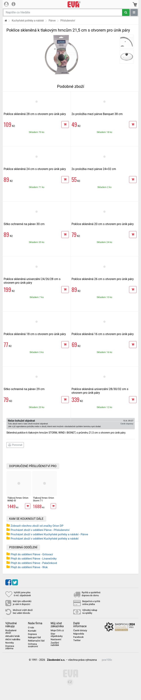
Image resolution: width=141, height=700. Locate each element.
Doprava (32, 634)
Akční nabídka (12, 639)
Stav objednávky (57, 635)
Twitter (77, 640)
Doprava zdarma (9, 647)
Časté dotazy (80, 630)
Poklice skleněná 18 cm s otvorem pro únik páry (35, 334)
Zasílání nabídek (55, 643)
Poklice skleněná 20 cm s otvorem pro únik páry (103, 224)
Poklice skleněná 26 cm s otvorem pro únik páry (103, 279)
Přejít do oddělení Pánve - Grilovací (32, 554)
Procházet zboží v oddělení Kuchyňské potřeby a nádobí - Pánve (49, 534)
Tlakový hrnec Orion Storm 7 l (43, 499)
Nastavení (56, 639)
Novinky (9, 642)
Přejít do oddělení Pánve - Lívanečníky (34, 558)
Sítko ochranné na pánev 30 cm (24, 224)
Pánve (52, 20)
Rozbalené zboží (10, 631)
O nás (31, 627)
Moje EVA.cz (57, 630)
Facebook (78, 637)
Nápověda (78, 634)
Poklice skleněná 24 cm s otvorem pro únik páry (35, 169)
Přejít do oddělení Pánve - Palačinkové (34, 563)
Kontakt (32, 631)
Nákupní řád (34, 637)
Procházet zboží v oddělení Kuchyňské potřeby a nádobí (44, 538)
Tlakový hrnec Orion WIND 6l (17, 499)
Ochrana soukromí (33, 645)
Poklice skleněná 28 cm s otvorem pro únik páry (35, 114)
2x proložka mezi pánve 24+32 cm (94, 169)
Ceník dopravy (126, 424)
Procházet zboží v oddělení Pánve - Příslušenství (40, 530)
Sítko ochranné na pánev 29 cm (24, 389)
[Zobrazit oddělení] (134, 12)
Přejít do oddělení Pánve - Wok (29, 567)
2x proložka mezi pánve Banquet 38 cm (97, 114)
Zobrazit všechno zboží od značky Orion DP (37, 525)
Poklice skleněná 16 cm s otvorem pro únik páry (103, 334)
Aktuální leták (12, 636)
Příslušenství (67, 20)
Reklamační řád (36, 640)
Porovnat (15, 444)
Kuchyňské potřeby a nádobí (28, 20)
